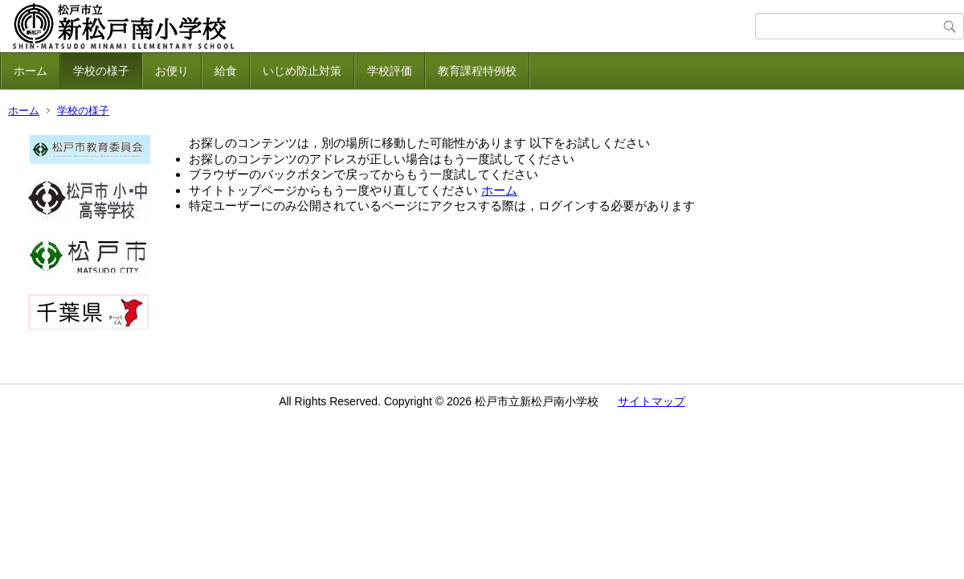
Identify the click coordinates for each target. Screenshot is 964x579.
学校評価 (389, 70)
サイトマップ (651, 401)
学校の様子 (101, 70)
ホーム (30, 70)
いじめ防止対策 (302, 70)
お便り (172, 70)
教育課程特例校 (477, 70)
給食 (225, 70)
